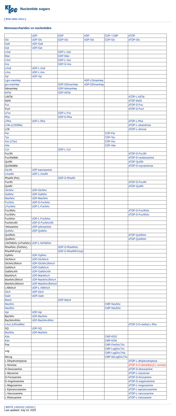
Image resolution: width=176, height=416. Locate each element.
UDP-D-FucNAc (41, 202)
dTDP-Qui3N (136, 161)
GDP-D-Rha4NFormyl (70, 251)
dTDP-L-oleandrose (140, 125)
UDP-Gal (37, 47)
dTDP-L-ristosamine (140, 397)
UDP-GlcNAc (39, 190)
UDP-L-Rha (38, 121)
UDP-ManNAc (40, 198)
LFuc (8, 112)
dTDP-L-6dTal (136, 96)
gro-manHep (12, 84)
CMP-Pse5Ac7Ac (115, 344)
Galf (7, 43)
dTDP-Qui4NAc (137, 239)
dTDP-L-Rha (136, 121)
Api (7, 312)
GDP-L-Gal (64, 52)
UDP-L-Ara (38, 72)
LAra (7, 72)
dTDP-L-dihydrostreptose (143, 361)
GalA (8, 295)
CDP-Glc (110, 39)
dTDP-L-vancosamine (141, 393)
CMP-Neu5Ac (113, 304)
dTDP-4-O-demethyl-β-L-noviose (147, 365)
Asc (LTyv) (11, 141)
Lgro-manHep (13, 80)
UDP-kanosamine (42, 169)
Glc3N (8, 169)
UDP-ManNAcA (41, 275)
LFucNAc (10, 206)
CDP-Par (110, 133)
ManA (8, 300)
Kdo (7, 336)
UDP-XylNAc (39, 255)
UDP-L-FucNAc (41, 206)
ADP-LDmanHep (93, 80)
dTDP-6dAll (135, 100)
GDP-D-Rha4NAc (68, 247)
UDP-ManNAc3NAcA (44, 279)
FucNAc (9, 202)
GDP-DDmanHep (68, 84)
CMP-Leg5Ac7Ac (115, 348)
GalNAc (9, 194)
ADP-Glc (89, 39)
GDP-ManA (64, 300)
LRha (8, 121)
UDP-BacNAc (39, 316)
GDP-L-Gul (64, 60)
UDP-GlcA (38, 291)
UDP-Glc (37, 39)
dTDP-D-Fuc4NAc (139, 214)
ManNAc (10, 198)
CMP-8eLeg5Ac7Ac (116, 356)
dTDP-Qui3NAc (137, 234)
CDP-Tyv (110, 137)
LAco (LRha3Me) (14, 324)
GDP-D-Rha (65, 117)
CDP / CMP (111, 35)
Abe (7, 145)
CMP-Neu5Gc (113, 308)
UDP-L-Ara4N (40, 173)
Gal (7, 47)
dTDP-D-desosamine (141, 369)
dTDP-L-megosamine (141, 385)
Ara (7, 64)
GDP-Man (63, 56)
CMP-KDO (111, 336)
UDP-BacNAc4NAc (43, 320)
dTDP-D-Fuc (136, 104)
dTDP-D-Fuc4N (137, 182)
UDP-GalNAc (39, 194)
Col (7, 149)
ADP (86, 35)
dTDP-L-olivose (137, 129)
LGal (7, 52)
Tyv (7, 137)
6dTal (8, 92)
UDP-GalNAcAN (41, 271)
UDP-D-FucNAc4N (42, 222)
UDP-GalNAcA (40, 267)
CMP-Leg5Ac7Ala (115, 352)
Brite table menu (15, 19)
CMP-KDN (111, 340)
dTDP (132, 35)
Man (7, 56)
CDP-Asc (110, 141)
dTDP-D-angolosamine (142, 381)
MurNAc (9, 332)
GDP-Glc (63, 39)
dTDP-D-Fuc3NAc (139, 210)
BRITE (9, 407)
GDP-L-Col (64, 149)
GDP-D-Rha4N (66, 178)
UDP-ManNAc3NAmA (44, 283)
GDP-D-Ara (64, 64)
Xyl (7, 76)
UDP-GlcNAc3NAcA (43, 263)
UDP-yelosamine (41, 226)
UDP (34, 35)
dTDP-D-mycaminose (141, 165)
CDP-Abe (110, 145)
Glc (7, 39)
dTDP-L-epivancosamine (143, 389)
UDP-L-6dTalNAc (41, 243)
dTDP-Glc (134, 39)
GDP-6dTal (64, 92)
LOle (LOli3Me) (13, 125)
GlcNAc (9, 190)
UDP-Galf (37, 43)
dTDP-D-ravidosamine (141, 157)
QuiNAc (9, 230)
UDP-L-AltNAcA (41, 287)
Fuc (7, 104)
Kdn (7, 340)
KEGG (30, 407)
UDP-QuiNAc (39, 230)
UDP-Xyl (37, 76)
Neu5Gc (9, 308)
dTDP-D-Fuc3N (137, 153)
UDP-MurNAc (39, 332)
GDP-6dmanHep (67, 88)
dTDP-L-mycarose (139, 373)
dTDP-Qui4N (136, 186)
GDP (61, 35)
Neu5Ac (9, 304)
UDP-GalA (38, 295)
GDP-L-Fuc (64, 112)
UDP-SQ (37, 328)
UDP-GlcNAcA (40, 259)
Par (7, 133)
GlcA (8, 291)
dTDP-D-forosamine (140, 377)
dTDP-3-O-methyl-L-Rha (143, 324)
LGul (7, 60)
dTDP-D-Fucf (136, 108)
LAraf (8, 68)
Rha (7, 117)
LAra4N (9, 173)
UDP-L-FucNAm (41, 218)
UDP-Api (37, 312)
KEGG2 (19, 407)
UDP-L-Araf (38, 68)
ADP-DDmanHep (94, 84)
